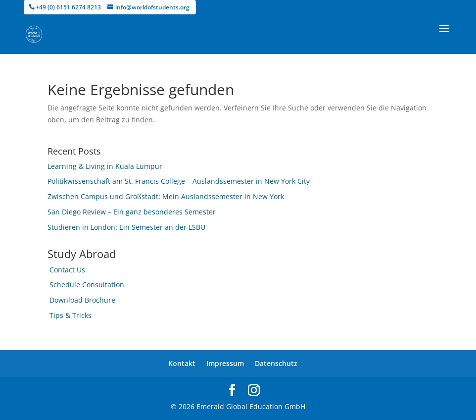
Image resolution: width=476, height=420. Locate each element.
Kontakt (181, 363)
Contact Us (67, 269)
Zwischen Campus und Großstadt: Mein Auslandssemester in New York (166, 196)
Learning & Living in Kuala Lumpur (105, 166)
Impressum (225, 363)
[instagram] (254, 390)
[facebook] (232, 390)
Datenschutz (276, 363)
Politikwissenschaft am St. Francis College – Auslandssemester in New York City (179, 181)
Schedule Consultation (86, 284)
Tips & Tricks (70, 315)
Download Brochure (82, 300)
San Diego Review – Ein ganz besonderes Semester (132, 211)
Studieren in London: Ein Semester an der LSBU (126, 227)
